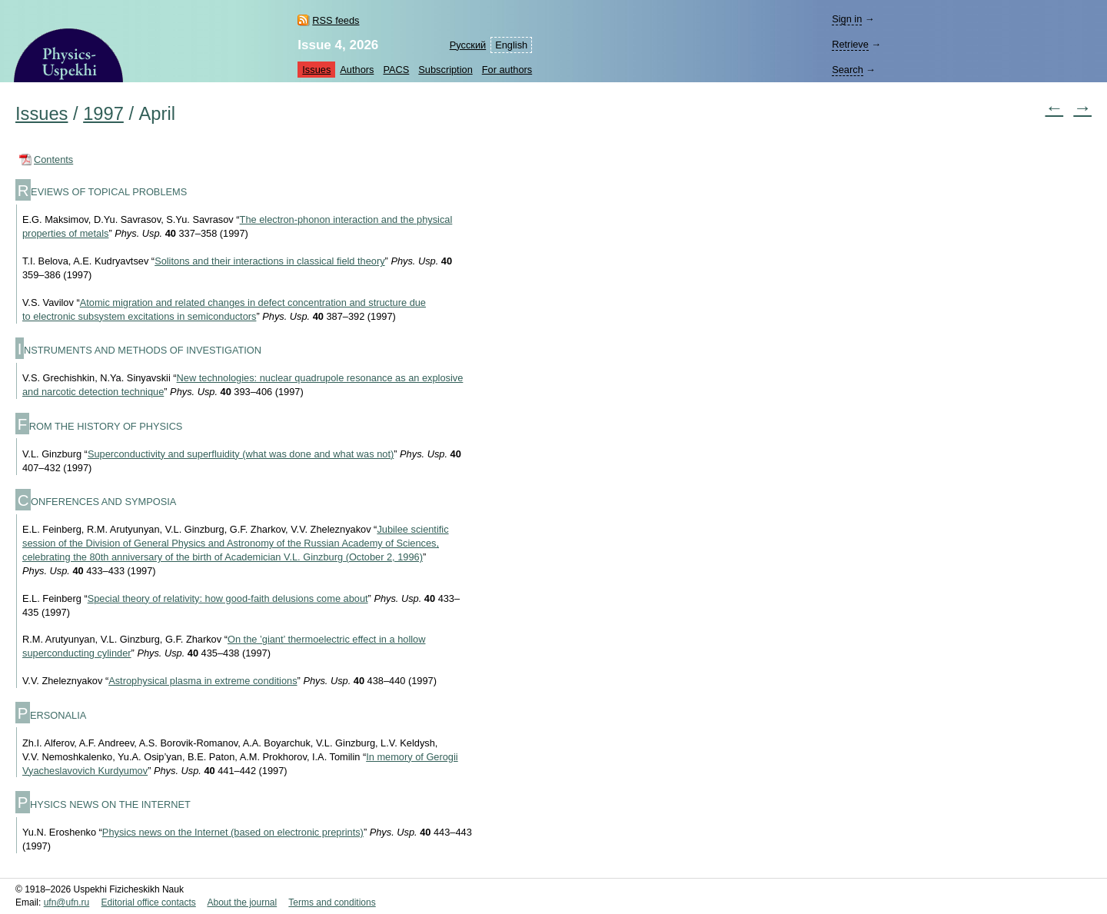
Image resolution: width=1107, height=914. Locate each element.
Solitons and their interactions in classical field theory (269, 261)
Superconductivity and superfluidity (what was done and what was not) (241, 454)
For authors (507, 69)
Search (847, 69)
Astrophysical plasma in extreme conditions (202, 680)
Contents (53, 159)
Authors (357, 69)
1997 (103, 114)
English (511, 45)
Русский (468, 45)
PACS (396, 69)
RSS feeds (335, 20)
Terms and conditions (331, 902)
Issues (316, 69)
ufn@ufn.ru (67, 902)
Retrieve (850, 44)
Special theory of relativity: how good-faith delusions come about (228, 598)
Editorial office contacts (148, 902)
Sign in (847, 19)
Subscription (445, 69)
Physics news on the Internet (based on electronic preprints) (233, 832)
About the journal (242, 902)
